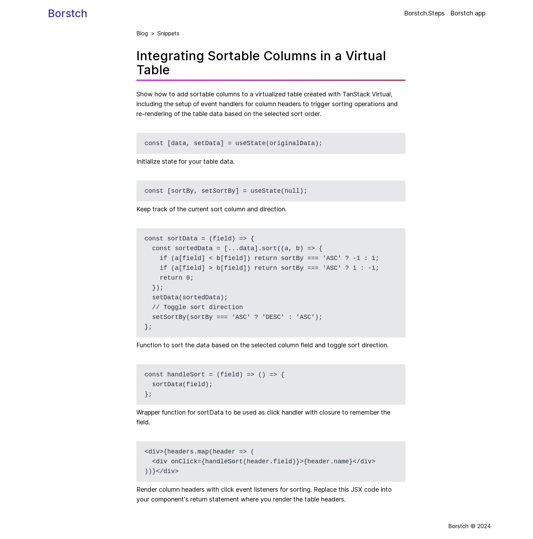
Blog (142, 33)
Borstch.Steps (424, 13)
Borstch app (467, 13)
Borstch (67, 13)
